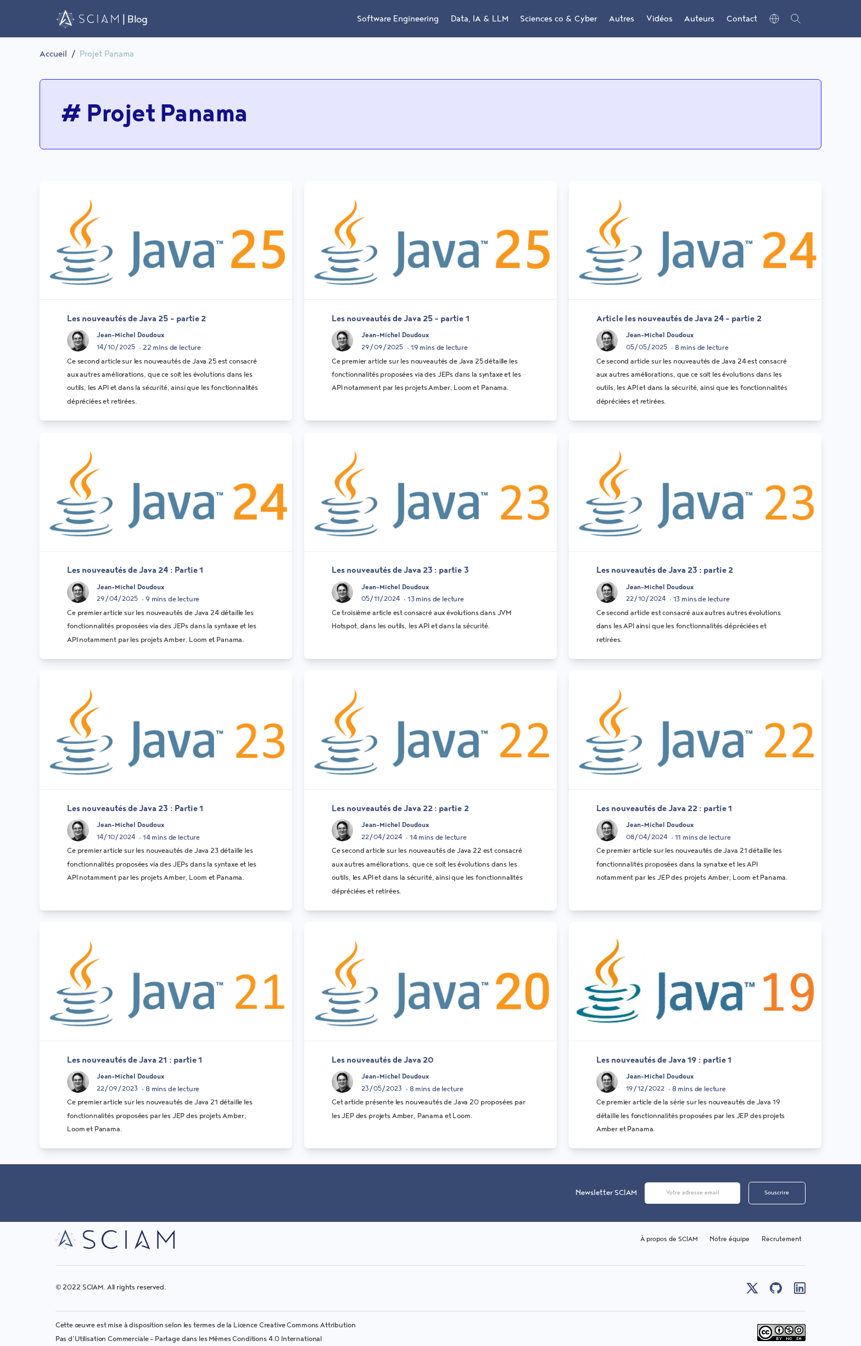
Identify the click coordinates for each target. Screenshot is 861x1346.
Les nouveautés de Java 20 (383, 1060)
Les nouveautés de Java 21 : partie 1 (134, 1060)
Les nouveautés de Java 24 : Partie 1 (135, 570)
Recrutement (782, 1239)
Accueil (53, 54)
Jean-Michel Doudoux (130, 335)
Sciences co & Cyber (558, 19)
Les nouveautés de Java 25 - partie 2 (136, 319)
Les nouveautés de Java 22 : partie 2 (400, 808)
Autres (621, 19)
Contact (741, 19)
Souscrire (776, 1192)
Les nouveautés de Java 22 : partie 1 (664, 808)
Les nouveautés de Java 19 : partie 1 (664, 1060)
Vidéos (659, 19)
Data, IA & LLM (479, 19)
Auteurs (699, 19)
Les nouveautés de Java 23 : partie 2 (665, 570)
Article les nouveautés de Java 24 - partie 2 (679, 319)
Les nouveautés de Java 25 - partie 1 (400, 319)
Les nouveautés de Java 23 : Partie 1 (135, 808)
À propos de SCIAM (669, 1239)
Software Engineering (398, 19)
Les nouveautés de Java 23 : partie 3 (400, 570)
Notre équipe (729, 1239)
